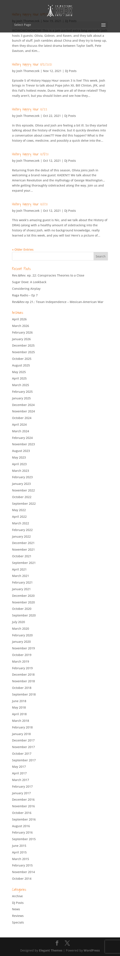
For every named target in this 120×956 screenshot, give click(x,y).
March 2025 (20, 385)
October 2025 (21, 359)
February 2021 (22, 582)
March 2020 (20, 629)
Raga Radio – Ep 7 (25, 295)
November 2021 (23, 549)
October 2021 (21, 556)
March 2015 (20, 859)
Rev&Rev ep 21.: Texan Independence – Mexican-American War (57, 302)
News (16, 909)
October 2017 (21, 754)
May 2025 (19, 372)
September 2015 (24, 839)
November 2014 (23, 872)
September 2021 (24, 563)
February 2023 (22, 477)
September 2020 (24, 615)
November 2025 (23, 352)
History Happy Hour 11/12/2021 (32, 64)
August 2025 (21, 365)
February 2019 (22, 668)
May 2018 (19, 707)
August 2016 (21, 826)
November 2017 (23, 747)
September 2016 (24, 819)
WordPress (92, 950)
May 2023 (19, 457)
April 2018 (19, 714)
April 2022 (19, 517)
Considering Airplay (26, 289)
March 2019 (20, 661)
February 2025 (22, 392)
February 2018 (22, 727)
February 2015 (22, 865)
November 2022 (23, 490)
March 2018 (20, 721)
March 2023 (20, 471)
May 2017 (19, 767)
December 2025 (23, 345)
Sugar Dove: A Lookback (29, 282)
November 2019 (23, 648)
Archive (17, 896)
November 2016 (23, 806)
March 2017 (20, 780)
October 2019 (21, 655)
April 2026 (19, 319)
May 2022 (19, 510)
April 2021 (19, 569)
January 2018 (21, 734)
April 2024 (19, 424)
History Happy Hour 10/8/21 (30, 154)
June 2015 (19, 846)
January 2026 (21, 339)
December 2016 (23, 799)
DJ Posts (71, 71)
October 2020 (21, 609)
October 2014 (21, 879)
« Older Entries (23, 249)
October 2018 (21, 688)
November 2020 (23, 602)
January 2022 (21, 536)
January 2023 (21, 484)
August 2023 (21, 451)
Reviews (18, 916)
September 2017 (24, 760)
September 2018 (24, 694)
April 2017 (19, 773)
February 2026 (22, 332)
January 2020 (21, 642)
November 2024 (23, 411)
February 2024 (22, 438)
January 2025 (21, 398)
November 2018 (23, 681)
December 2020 (23, 596)
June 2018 (19, 701)
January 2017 (21, 793)
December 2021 (23, 543)
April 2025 (19, 378)
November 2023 (23, 444)
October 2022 (21, 497)
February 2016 (22, 832)
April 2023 (19, 464)
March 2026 (20, 326)
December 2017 (23, 740)
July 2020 (18, 622)
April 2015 (19, 852)
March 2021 (20, 576)
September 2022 (24, 504)
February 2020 (22, 635)
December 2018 (23, 674)
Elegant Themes (50, 950)
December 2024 (23, 405)
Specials (18, 922)
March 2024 (20, 431)
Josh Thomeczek (28, 71)
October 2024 (21, 418)
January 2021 (21, 589)
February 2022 (22, 530)
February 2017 (22, 786)
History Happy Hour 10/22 (29, 109)
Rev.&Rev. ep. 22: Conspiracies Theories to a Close (48, 275)
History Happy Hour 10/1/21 (30, 204)
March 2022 (20, 523)
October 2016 (21, 813)
